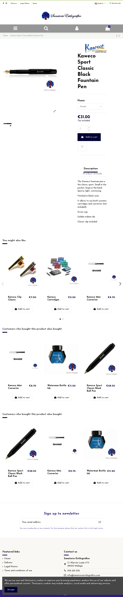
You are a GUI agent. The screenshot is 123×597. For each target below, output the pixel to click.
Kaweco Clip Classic (14, 298)
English (100, 3)
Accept (11, 590)
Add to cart (89, 137)
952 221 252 (73, 571)
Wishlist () (115, 3)
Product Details (92, 173)
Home (35, 3)
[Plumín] (90, 106)
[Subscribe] (99, 522)
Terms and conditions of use (18, 570)
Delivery (14, 3)
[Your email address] (58, 522)
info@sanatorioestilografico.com (83, 575)
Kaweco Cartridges (53, 298)
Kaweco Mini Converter (94, 298)
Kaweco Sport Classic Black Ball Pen (94, 388)
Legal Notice (25, 3)
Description (91, 168)
